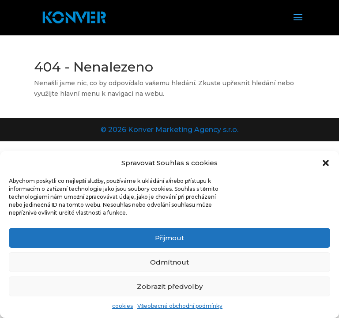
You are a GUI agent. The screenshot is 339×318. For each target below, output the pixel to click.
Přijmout (169, 238)
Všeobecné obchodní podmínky (179, 306)
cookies (122, 306)
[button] (325, 163)
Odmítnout (169, 262)
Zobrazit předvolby (170, 286)
